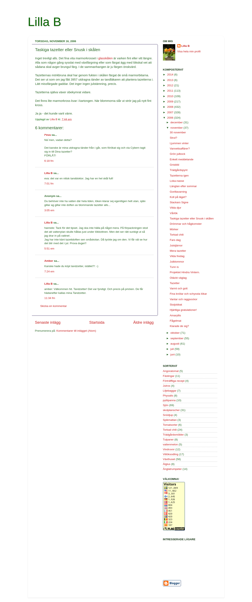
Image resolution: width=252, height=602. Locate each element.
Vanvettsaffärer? (180, 148)
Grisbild (174, 164)
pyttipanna (169, 400)
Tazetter (175, 283)
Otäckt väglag (178, 277)
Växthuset (169, 459)
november (177, 127)
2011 (170, 90)
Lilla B (44, 22)
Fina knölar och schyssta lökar (188, 293)
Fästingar (168, 375)
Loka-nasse (177, 180)
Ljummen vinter (179, 143)
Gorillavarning (178, 191)
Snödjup (168, 415)
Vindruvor (169, 449)
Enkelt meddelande (181, 159)
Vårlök (173, 213)
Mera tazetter (178, 250)
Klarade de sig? (179, 326)
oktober (176, 332)
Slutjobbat (176, 304)
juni (173, 354)
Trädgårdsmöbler (173, 434)
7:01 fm (49, 183)
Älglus (167, 464)
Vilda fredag (177, 256)
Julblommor (177, 261)
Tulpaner (168, 439)
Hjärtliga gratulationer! (183, 309)
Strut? (173, 137)
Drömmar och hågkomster (186, 223)
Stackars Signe (179, 202)
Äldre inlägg (143, 322)
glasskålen (105, 58)
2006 (170, 117)
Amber (48, 260)
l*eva (47, 134)
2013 (170, 80)
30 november (178, 132)
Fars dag (175, 239)
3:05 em (49, 210)
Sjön (165, 405)
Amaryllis (175, 315)
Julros (166, 385)
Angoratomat (171, 371)
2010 (170, 96)
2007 (170, 112)
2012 (170, 85)
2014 (170, 74)
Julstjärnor (176, 245)
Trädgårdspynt (179, 170)
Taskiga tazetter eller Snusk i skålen (192, 218)
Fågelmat (175, 320)
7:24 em (49, 271)
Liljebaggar (169, 390)
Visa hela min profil (189, 51)
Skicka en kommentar (53, 306)
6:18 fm (49, 160)
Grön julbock (177, 153)
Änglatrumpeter (172, 469)
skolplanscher (171, 410)
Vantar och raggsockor (183, 299)
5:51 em (49, 248)
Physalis (168, 395)
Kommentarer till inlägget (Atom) (76, 330)
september (177, 338)
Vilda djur (175, 207)
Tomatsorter (170, 424)
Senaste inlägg (48, 322)
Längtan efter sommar (183, 186)
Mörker (174, 229)
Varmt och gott (179, 288)
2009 (170, 101)
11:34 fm (49, 298)
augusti (175, 343)
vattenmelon (170, 444)
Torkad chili (177, 234)
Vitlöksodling (171, 454)
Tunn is (174, 266)
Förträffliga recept (174, 380)
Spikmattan (170, 419)
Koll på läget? (178, 197)
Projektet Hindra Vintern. (185, 272)
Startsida (97, 322)
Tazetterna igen (179, 175)
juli (173, 348)
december (177, 122)
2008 (170, 106)
